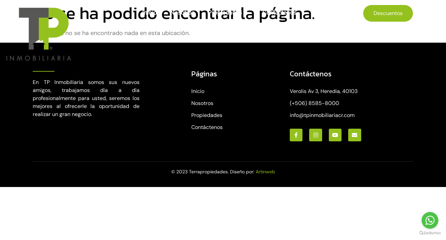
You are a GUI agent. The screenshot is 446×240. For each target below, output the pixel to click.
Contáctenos (279, 12)
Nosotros (182, 12)
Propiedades (228, 12)
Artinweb (265, 172)
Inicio (149, 12)
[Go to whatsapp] (430, 220)
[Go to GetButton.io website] (430, 233)
